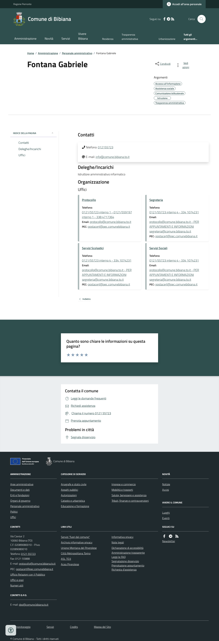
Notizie (166, 484)
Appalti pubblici (69, 490)
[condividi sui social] (162, 63)
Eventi (166, 518)
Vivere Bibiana (83, 36)
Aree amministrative (21, 484)
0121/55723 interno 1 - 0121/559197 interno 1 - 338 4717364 (107, 214)
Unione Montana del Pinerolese (79, 548)
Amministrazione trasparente (128, 553)
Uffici (13, 517)
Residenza (107, 39)
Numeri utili (16, 585)
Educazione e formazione (75, 506)
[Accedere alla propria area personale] (184, 4)
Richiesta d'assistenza (124, 569)
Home (30, 53)
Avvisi (165, 490)
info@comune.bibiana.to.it (113, 157)
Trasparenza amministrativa (130, 37)
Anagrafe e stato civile (73, 484)
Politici (14, 512)
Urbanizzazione (167, 39)
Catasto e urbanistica (73, 501)
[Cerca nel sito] (200, 19)
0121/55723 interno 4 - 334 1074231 (174, 212)
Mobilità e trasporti (122, 490)
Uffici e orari (17, 580)
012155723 (105, 147)
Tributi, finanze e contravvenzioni (130, 501)
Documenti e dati (20, 490)
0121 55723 (28, 554)
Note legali (118, 542)
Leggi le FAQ (119, 557)
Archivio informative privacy (76, 542)
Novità (49, 38)
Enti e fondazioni (19, 495)
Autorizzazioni (69, 495)
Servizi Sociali (158, 248)
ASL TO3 (66, 559)
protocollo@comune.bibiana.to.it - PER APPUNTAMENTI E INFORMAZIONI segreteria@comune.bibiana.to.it (174, 226)
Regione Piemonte (22, 4)
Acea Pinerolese (70, 564)
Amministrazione (25, 38)
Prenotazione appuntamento (128, 565)
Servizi (65, 38)
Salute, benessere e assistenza (129, 495)
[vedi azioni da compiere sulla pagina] (183, 65)
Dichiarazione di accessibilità (127, 548)
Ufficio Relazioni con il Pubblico (27, 574)
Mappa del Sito (102, 627)
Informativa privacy (122, 537)
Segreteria (156, 200)
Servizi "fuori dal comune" (75, 537)
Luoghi (166, 513)
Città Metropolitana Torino (76, 553)
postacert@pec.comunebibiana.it (109, 226)
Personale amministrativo (77, 53)
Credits (74, 627)
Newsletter (168, 541)
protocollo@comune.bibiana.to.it (110, 221)
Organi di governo (20, 501)
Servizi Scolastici (93, 248)
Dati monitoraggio (20, 627)
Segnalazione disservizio (125, 561)
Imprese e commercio (124, 484)
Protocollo (89, 200)
